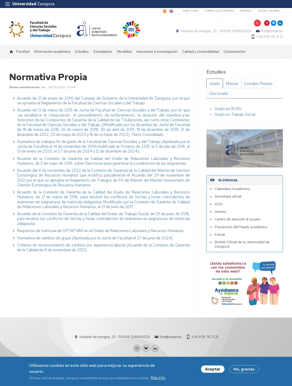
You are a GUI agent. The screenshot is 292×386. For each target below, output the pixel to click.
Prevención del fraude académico (241, 227)
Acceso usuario (269, 10)
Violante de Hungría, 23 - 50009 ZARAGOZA (215, 31)
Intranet (246, 10)
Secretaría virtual (228, 196)
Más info (158, 378)
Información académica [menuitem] (52, 51)
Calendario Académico (232, 189)
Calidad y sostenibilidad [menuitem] (200, 51)
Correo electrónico (219, 10)
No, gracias (244, 370)
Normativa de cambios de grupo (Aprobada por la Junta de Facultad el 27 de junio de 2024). (95, 238)
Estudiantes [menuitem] (102, 51)
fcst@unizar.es (272, 31)
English (171, 11)
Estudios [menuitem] (82, 51)
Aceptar (212, 370)
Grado (214, 83)
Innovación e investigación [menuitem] (156, 51)
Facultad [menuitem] (22, 51)
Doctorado (218, 93)
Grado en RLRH (228, 108)
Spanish (164, 11)
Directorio (191, 10)
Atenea (220, 212)
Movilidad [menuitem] (124, 51)
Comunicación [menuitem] (234, 51)
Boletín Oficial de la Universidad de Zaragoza (242, 244)
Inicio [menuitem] (11, 51)
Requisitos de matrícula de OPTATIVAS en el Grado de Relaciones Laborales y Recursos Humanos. (100, 230)
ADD (219, 204)
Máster (232, 83)
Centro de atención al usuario (238, 219)
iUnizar (220, 235)
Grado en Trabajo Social (234, 114)
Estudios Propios (258, 83)
